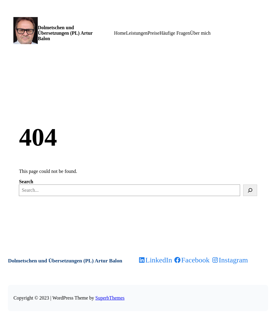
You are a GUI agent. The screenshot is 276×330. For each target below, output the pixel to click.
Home (120, 33)
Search (26, 181)
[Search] (250, 190)
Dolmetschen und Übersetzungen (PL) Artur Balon (65, 33)
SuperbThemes (109, 297)
